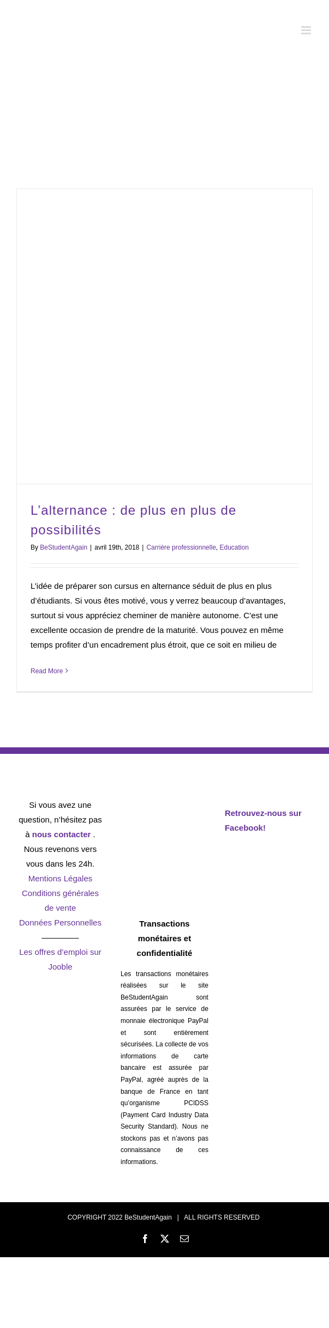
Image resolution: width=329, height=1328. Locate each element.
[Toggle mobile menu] (307, 30)
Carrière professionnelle (181, 547)
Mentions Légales (60, 878)
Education (233, 547)
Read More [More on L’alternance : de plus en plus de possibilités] (47, 671)
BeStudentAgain (63, 547)
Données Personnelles (60, 922)
